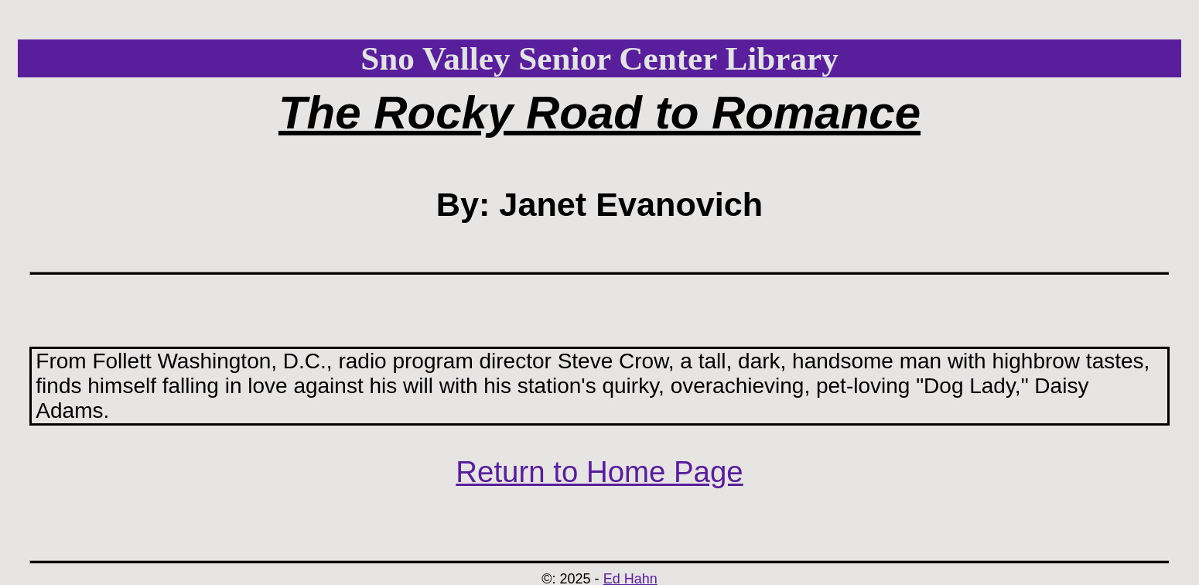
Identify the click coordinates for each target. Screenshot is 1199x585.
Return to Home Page (599, 471)
